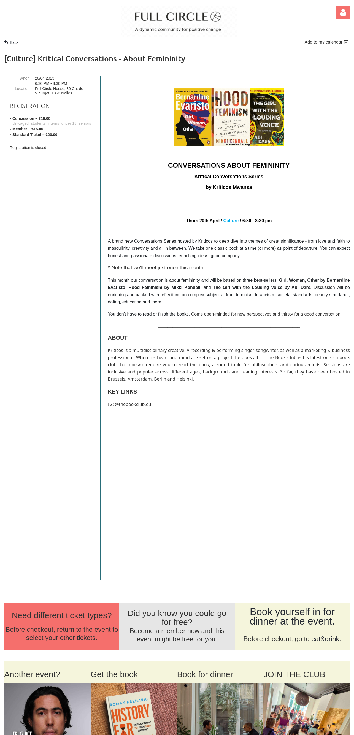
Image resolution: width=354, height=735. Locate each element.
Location (22, 88)
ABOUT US (17, 636)
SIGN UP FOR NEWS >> (292, 693)
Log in (343, 12)
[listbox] (327, 42)
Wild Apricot (277, 728)
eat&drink (325, 473)
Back (14, 42)
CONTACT (47, 636)
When (24, 78)
